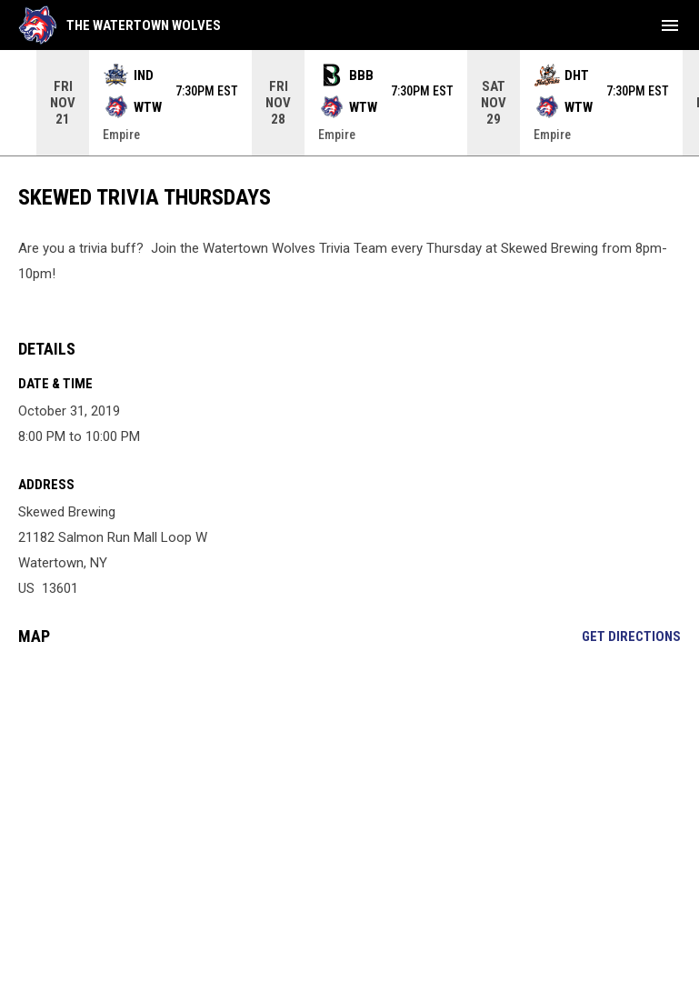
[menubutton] (670, 25)
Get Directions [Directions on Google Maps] (631, 636)
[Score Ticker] (349, 102)
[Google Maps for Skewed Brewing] (349, 799)
